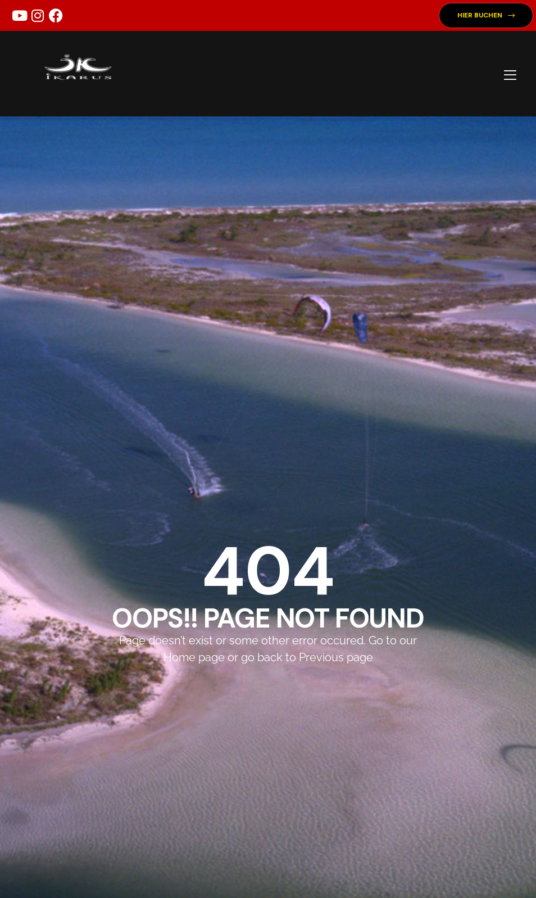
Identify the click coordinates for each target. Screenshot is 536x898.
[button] (486, 15)
